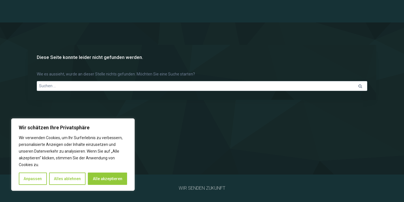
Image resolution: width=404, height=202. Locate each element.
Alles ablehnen (67, 178)
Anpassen (33, 178)
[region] (73, 154)
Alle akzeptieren (107, 178)
